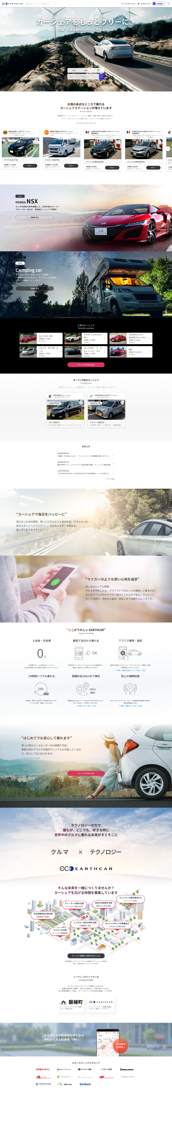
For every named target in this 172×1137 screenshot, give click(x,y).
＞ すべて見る (110, 479)
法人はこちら (144, 3)
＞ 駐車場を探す (50, 1045)
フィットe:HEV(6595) (136, 161)
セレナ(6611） (55, 422)
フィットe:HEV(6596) (95, 161)
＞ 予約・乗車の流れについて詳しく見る (130, 670)
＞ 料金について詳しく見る (86, 706)
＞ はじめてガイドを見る (30, 758)
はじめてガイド (128, 3)
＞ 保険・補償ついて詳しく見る (130, 706)
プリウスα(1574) (11, 160)
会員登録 (158, 3)
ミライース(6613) (97, 422)
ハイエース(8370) (52, 160)
